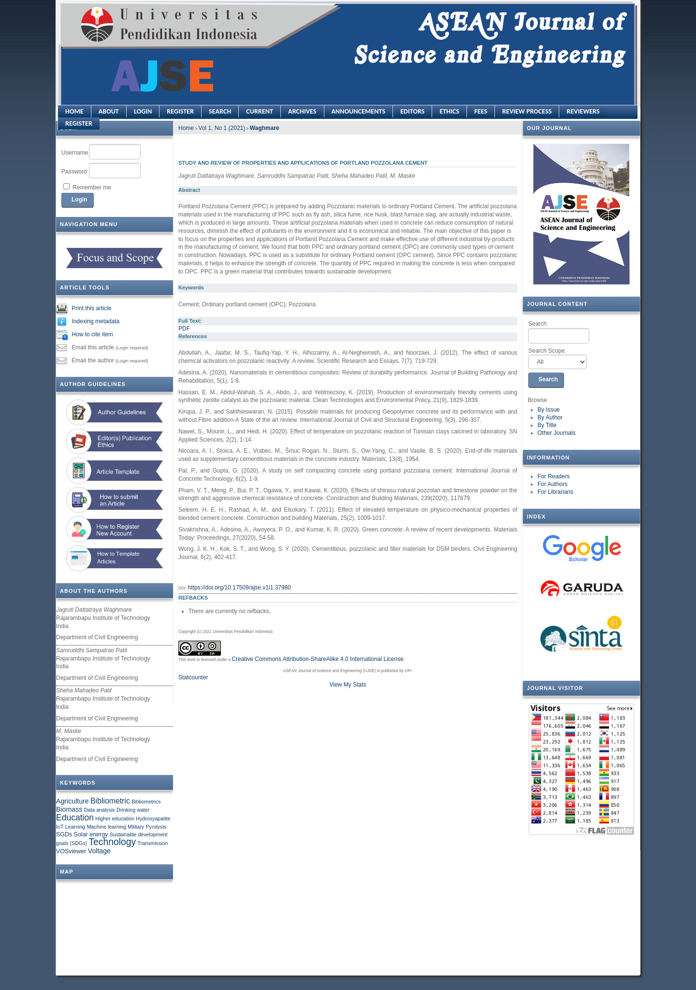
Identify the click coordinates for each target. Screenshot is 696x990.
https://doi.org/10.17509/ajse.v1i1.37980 (239, 587)
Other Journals (556, 433)
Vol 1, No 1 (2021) (222, 128)
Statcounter (193, 677)
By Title (546, 425)
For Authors (552, 484)
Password (74, 171)
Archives (302, 111)
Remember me (91, 187)
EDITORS (412, 111)
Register (180, 111)
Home (74, 111)
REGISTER (78, 123)
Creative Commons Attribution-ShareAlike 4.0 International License (318, 659)
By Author (550, 417)
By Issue (548, 409)
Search (558, 332)
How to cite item (92, 334)
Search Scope (557, 358)
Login (143, 111)
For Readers (553, 476)
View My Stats (348, 684)
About (109, 111)
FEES (480, 111)
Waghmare (264, 128)
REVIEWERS (582, 111)
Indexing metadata (95, 321)
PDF (184, 328)
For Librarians (555, 491)
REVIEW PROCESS (526, 111)
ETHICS (449, 111)
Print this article (91, 308)
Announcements (359, 111)
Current (259, 111)
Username (74, 152)
